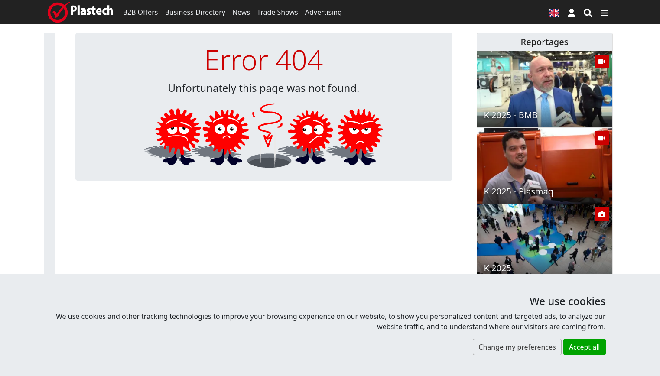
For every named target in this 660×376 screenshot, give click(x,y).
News (241, 12)
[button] (571, 12)
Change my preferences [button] (517, 347)
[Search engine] (588, 12)
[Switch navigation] (604, 12)
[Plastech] (80, 12)
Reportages (545, 42)
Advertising (323, 12)
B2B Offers (140, 12)
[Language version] (554, 12)
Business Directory (195, 12)
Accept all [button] (584, 347)
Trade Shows (277, 12)
